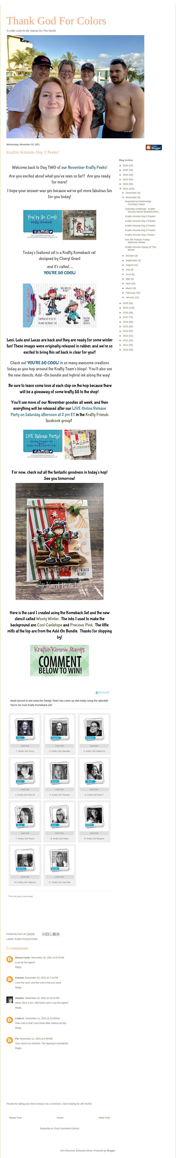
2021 (126, 188)
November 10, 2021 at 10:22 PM (42, 998)
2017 (126, 317)
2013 (126, 335)
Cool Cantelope (49, 625)
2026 (126, 165)
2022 (126, 184)
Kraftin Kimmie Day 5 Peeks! (140, 216)
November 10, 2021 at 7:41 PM (41, 977)
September (132, 260)
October (130, 255)
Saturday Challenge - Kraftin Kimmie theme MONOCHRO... (142, 210)
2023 (126, 179)
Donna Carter (22, 957)
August (130, 265)
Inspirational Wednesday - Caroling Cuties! (139, 203)
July (128, 269)
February (131, 292)
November (132, 197)
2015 (126, 326)
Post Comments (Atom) (66, 1128)
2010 (126, 349)
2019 (126, 307)
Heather (19, 998)
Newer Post (15, 1117)
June (129, 274)
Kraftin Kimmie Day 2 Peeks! (140, 230)
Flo (17, 1038)
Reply (18, 967)
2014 (126, 331)
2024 (126, 174)
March (129, 288)
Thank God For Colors (56, 21)
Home (60, 1117)
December (132, 192)
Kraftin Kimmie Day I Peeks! (140, 234)
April (128, 283)
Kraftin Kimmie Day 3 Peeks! (140, 225)
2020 (126, 303)
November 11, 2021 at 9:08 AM (36, 1038)
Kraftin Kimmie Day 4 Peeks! (140, 221)
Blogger (111, 1150)
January (130, 297)
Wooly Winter (47, 618)
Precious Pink (81, 625)
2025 (126, 170)
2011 (126, 345)
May (128, 279)
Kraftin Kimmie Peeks (26, 939)
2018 (126, 312)
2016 (126, 322)
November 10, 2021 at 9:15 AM (47, 957)
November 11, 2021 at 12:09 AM (43, 1018)
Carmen (19, 977)
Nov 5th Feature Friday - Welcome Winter (138, 241)
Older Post (104, 1117)
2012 (126, 340)
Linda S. (20, 1018)
